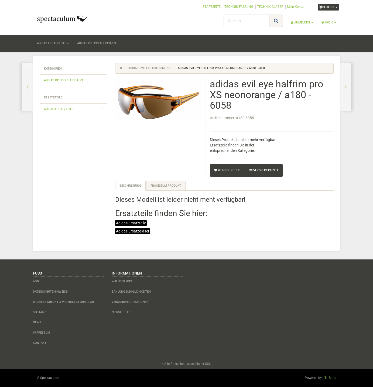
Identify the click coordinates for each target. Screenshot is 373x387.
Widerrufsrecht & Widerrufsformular (63, 302)
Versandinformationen (130, 302)
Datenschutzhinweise (50, 291)
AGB (36, 281)
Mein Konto (295, 7)
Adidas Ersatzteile (131, 223)
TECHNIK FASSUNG (238, 7)
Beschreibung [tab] (130, 185)
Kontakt (39, 343)
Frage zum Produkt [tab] (165, 185)
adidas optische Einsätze (97, 43)
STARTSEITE (212, 7)
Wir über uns (122, 281)
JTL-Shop (329, 378)
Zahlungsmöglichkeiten (131, 291)
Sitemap (39, 312)
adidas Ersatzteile (53, 43)
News (37, 322)
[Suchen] (246, 21)
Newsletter (121, 312)
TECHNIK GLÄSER (270, 7)
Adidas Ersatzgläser (132, 231)
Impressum (41, 332)
